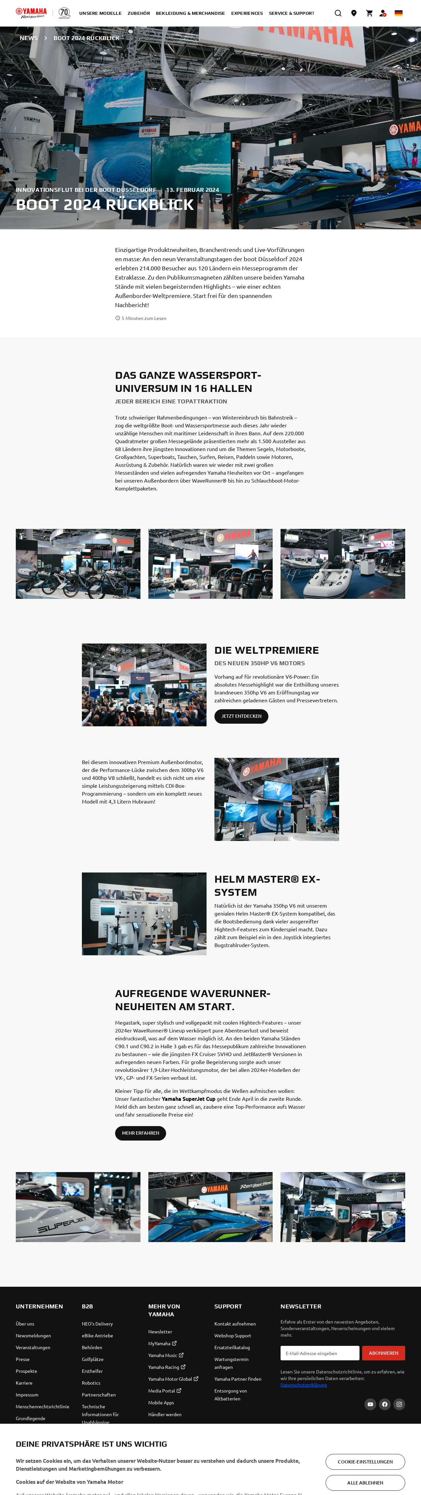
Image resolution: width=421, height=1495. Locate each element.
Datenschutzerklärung (304, 1385)
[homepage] (31, 13)
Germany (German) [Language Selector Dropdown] (44, 1478)
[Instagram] (399, 1404)
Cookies (367, 1478)
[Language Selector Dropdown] (398, 13)
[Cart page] (370, 13)
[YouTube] (370, 1404)
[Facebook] (385, 1404)
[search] (338, 13)
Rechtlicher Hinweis (393, 1477)
